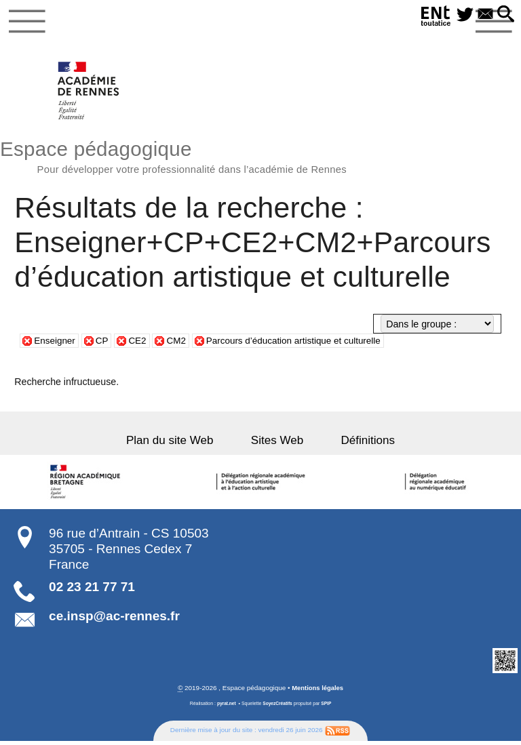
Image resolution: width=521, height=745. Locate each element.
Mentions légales (317, 692)
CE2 (141, 344)
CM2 (180, 344)
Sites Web (277, 444)
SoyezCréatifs (277, 707)
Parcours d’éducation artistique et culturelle (303, 344)
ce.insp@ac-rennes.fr (114, 619)
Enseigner (55, 344)
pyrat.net (225, 707)
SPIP (327, 707)
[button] (504, 15)
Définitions (357, 444)
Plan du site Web (181, 444)
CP (104, 344)
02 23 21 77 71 (92, 590)
